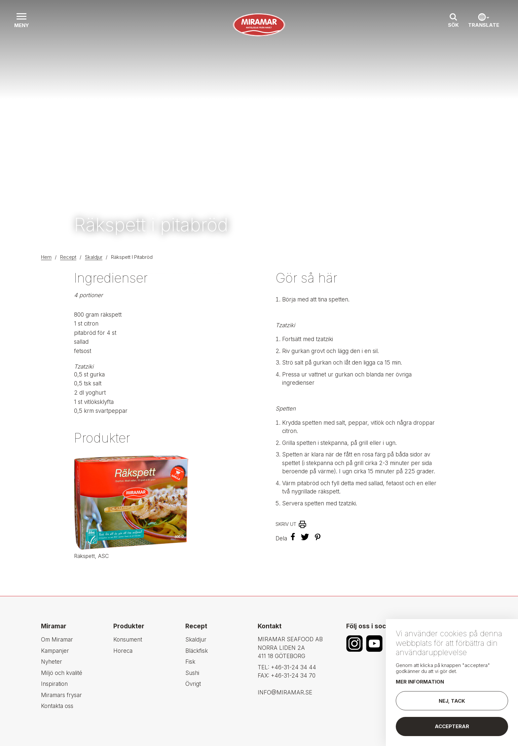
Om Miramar (57, 639)
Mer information (420, 682)
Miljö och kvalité (61, 673)
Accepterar (452, 726)
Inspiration (54, 684)
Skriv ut (286, 524)
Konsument (127, 639)
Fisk (190, 661)
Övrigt (193, 684)
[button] (21, 21)
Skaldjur (93, 257)
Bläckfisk (196, 651)
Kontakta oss (57, 706)
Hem (46, 257)
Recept (68, 257)
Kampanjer (55, 651)
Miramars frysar (61, 695)
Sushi (192, 673)
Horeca (122, 651)
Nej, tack (452, 701)
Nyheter (51, 661)
